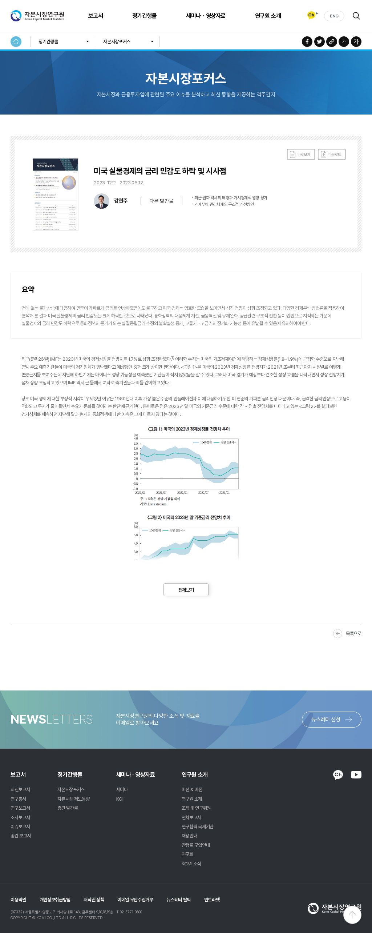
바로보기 (301, 154)
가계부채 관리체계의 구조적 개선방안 (224, 204)
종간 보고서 (21, 835)
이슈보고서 (20, 826)
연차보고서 (191, 817)
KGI (120, 799)
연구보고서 (20, 808)
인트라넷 (212, 899)
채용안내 (189, 835)
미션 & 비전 (192, 789)
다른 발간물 (161, 201)
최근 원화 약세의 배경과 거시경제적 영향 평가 (230, 197)
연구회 (187, 854)
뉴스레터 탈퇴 (178, 899)
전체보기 (186, 590)
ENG (334, 16)
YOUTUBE (356, 774)
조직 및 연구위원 (196, 808)
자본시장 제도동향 (73, 799)
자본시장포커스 (116, 41)
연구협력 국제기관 (198, 826)
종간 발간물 (67, 808)
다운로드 (331, 154)
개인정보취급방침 (55, 899)
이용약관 (18, 899)
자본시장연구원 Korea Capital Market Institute (37, 16)
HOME (16, 41)
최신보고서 (20, 789)
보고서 (95, 15)
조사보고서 (20, 817)
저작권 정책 (94, 899)
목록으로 (353, 633)
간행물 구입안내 (196, 845)
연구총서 (18, 799)
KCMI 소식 (191, 863)
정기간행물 (144, 15)
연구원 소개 (267, 15)
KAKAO (338, 775)
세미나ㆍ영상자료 (205, 15)
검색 (356, 15)
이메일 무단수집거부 (135, 899)
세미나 (122, 789)
